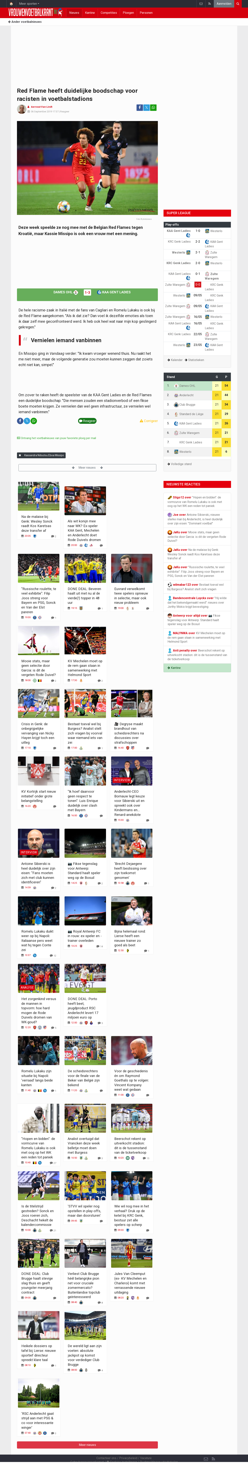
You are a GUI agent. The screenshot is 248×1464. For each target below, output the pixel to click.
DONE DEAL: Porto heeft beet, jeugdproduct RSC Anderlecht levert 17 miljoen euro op (83, 1008)
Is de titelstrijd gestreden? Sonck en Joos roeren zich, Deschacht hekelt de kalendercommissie (37, 1215)
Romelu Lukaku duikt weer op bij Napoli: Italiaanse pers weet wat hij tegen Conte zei (37, 940)
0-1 (198, 274)
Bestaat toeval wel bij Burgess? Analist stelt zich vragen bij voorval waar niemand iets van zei (85, 733)
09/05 (198, 295)
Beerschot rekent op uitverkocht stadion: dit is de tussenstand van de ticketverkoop (197, 654)
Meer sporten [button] (28, 3)
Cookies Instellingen (122, 1452)
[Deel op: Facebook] (140, 107)
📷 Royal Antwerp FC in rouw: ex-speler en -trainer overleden (85, 936)
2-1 (198, 252)
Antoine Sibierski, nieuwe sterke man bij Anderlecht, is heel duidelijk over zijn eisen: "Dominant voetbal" (195, 519)
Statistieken (196, 360)
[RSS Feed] (213, 1449)
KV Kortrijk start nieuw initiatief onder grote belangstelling (38, 796)
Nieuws (74, 13)
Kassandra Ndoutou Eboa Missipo (44, 455)
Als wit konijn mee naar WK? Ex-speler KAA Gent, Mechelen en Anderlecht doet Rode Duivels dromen (84, 530)
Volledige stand (181, 464)
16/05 (198, 317)
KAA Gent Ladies (114, 292)
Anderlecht (183, 395)
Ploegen (128, 13)
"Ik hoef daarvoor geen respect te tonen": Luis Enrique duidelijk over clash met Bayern (83, 800)
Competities (109, 13)
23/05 (198, 345)
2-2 (198, 241)
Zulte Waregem (178, 285)
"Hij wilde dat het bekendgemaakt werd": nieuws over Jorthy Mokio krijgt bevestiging (197, 602)
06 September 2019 (41, 111)
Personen (146, 13)
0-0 (198, 284)
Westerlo (213, 231)
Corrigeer (149, 421)
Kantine (90, 13)
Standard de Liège (188, 414)
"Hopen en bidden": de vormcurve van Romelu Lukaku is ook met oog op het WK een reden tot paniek (38, 1148)
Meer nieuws (87, 467)
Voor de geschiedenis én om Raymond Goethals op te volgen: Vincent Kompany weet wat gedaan (131, 1080)
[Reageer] (53, 536)
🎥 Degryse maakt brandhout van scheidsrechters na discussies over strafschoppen (129, 733)
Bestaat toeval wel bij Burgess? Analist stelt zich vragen (195, 587)
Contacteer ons (106, 1448)
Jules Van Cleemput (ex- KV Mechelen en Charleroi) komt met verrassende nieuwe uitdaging (130, 1283)
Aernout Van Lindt (41, 106)
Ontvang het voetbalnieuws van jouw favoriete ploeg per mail (56, 438)
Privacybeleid (128, 1448)
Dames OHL (66, 292)
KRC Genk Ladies (188, 442)
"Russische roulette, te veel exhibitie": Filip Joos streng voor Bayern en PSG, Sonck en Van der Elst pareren (195, 571)
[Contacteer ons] (206, 1449)
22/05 (198, 334)
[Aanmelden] (20, 455)
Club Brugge (184, 404)
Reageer (64, 111)
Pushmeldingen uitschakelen (159, 1452)
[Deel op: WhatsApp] (153, 107)
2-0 (198, 263)
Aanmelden (224, 3)
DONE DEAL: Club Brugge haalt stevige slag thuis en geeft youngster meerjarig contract (37, 1283)
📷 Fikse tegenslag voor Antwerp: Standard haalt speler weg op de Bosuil (193, 619)
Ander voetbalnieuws (25, 22)
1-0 (198, 231)
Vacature (146, 1448)
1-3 (87, 292)
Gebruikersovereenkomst (87, 1452)
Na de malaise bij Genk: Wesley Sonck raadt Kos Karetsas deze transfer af (193, 554)
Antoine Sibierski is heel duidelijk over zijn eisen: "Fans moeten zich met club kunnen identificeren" (38, 873)
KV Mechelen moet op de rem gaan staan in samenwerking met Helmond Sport (196, 637)
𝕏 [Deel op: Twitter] (146, 107)
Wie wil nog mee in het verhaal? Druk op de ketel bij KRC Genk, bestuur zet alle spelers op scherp (131, 1215)
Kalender (177, 360)
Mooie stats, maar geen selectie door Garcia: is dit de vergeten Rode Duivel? (196, 536)
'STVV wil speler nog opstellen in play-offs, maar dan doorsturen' (84, 1210)
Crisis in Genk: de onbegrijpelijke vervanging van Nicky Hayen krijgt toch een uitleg (37, 733)
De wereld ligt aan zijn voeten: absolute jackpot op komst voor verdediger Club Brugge (85, 1355)
